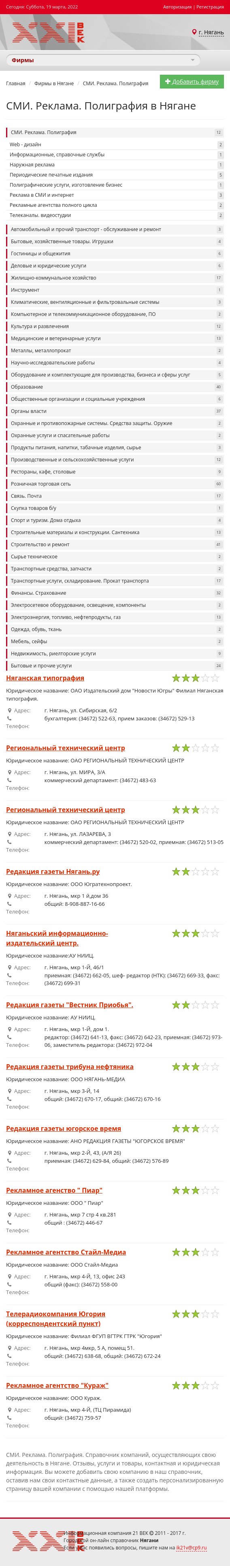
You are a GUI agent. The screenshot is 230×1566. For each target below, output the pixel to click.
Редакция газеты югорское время (63, 1128)
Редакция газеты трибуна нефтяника (70, 1066)
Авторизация (177, 7)
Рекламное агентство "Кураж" (57, 1385)
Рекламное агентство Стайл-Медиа (66, 1252)
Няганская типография (45, 678)
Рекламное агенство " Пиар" (54, 1190)
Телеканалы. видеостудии (117, 215)
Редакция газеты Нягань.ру (53, 871)
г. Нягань (211, 32)
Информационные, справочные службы (117, 155)
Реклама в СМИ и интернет (117, 195)
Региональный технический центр (65, 747)
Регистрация (210, 7)
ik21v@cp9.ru (191, 1547)
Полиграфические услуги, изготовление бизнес (117, 185)
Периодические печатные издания (117, 175)
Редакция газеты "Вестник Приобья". (69, 1004)
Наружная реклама (117, 165)
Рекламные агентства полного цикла (117, 205)
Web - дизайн (117, 145)
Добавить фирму (192, 81)
